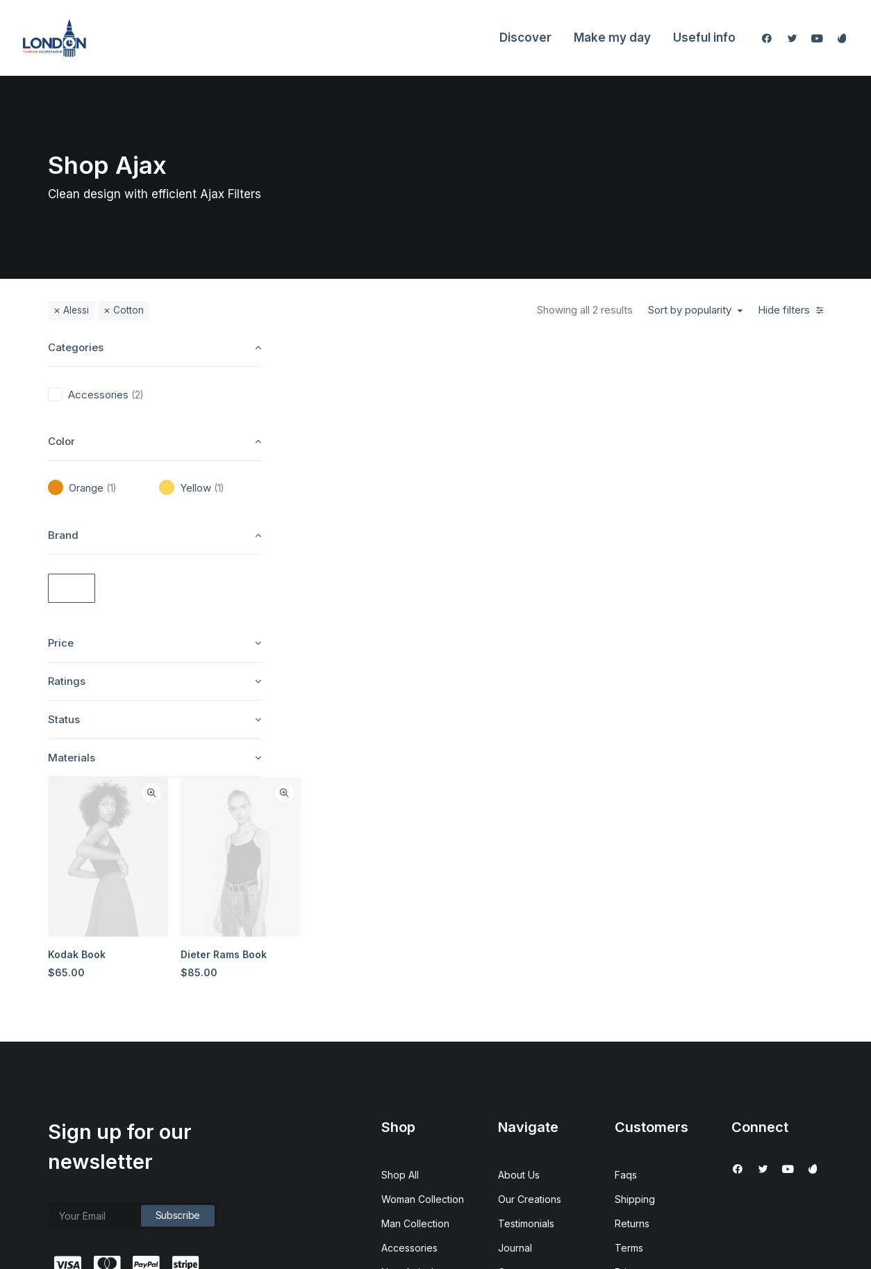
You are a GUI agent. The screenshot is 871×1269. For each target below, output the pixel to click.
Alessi (76, 310)
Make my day (612, 38)
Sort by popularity (689, 310)
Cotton (128, 310)
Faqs (626, 961)
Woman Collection (422, 985)
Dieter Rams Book (486, 516)
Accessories (409, 1034)
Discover (525, 38)
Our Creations (529, 985)
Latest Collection (419, 1082)
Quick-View (414, 357)
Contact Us (523, 1082)
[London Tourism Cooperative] (54, 38)
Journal (515, 1034)
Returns (632, 1009)
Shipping (635, 985)
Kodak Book (341, 516)
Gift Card (401, 1107)
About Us (519, 961)
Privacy (632, 1058)
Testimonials (526, 1009)
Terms (629, 1034)
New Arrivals (409, 1058)
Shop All (400, 961)
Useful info (704, 38)
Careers (516, 1058)
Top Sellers (407, 1131)
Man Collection (415, 1009)
